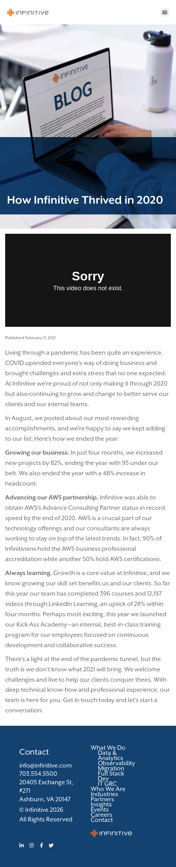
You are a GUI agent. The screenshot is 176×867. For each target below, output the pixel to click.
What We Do (109, 747)
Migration (111, 768)
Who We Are (108, 788)
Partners (102, 799)
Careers (101, 814)
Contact (102, 819)
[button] (165, 12)
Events (100, 809)
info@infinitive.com (45, 765)
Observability (114, 763)
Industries (104, 794)
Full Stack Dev (111, 776)
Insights (101, 804)
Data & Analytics (110, 755)
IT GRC (107, 783)
